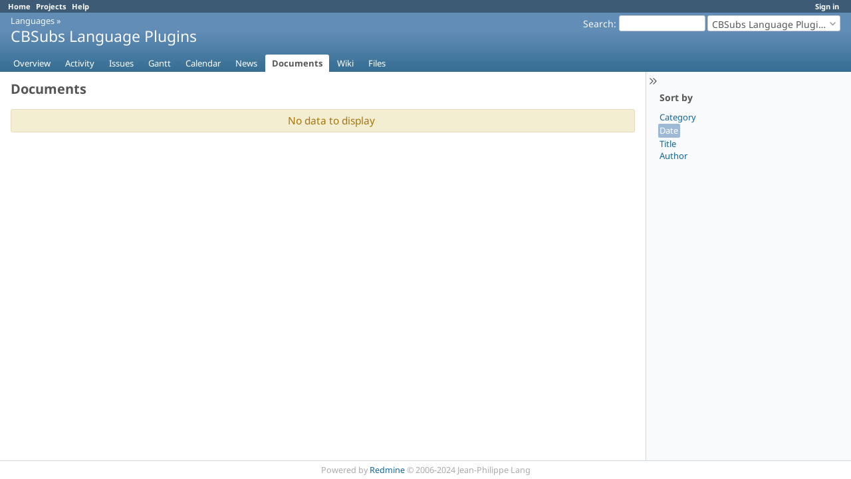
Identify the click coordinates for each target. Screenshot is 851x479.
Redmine (387, 470)
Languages (33, 21)
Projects (51, 6)
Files (377, 63)
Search (598, 23)
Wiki (345, 63)
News (246, 63)
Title (668, 144)
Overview (32, 63)
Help (80, 6)
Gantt (159, 63)
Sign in (827, 6)
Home (19, 6)
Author (673, 156)
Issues (121, 63)
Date (669, 130)
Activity (79, 63)
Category (678, 117)
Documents (297, 63)
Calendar (203, 63)
